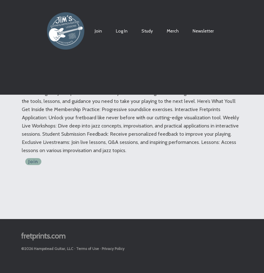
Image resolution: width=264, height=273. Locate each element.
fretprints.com (43, 235)
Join (98, 31)
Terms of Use (87, 248)
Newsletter (203, 31)
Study (147, 31)
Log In (122, 31)
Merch (173, 31)
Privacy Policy (113, 248)
